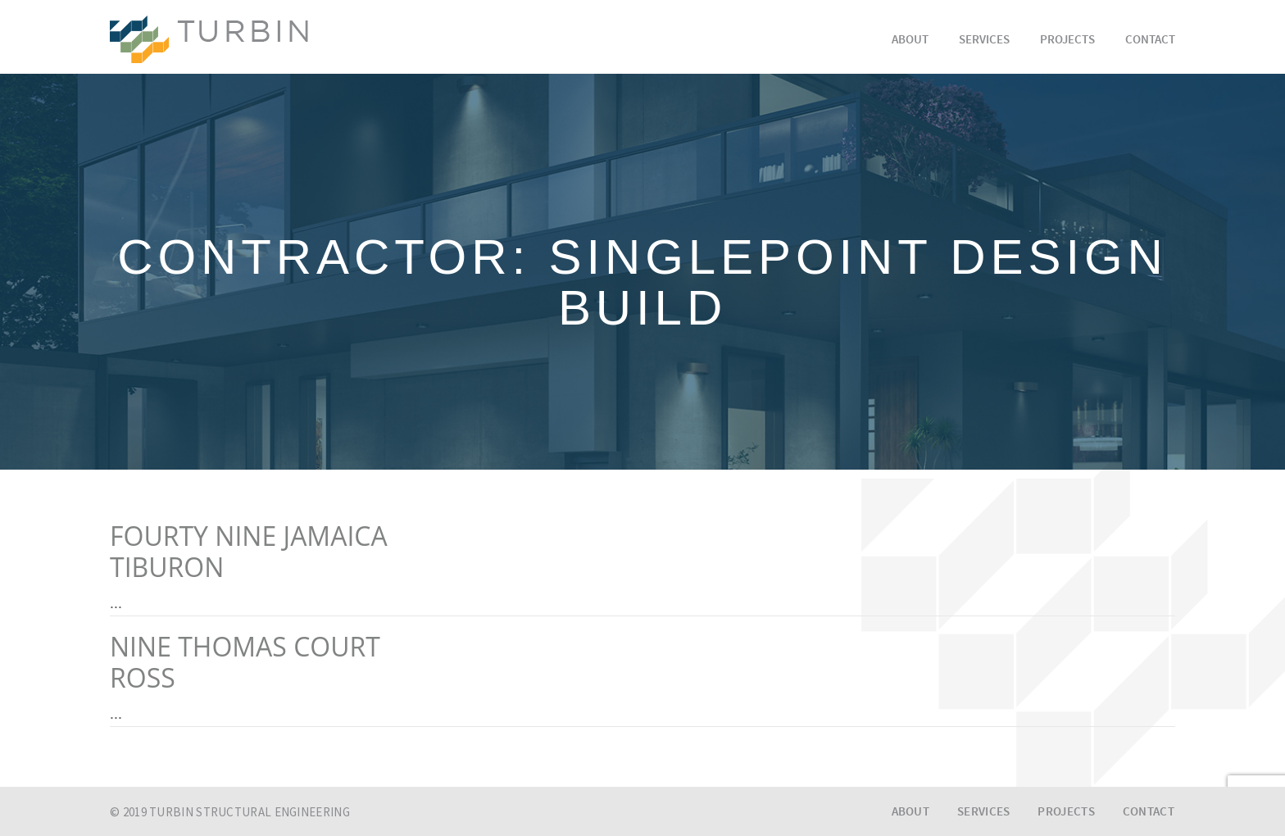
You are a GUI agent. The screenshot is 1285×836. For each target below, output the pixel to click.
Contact (1150, 41)
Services (984, 41)
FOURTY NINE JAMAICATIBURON (249, 551)
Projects (1067, 41)
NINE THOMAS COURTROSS (245, 662)
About (910, 41)
